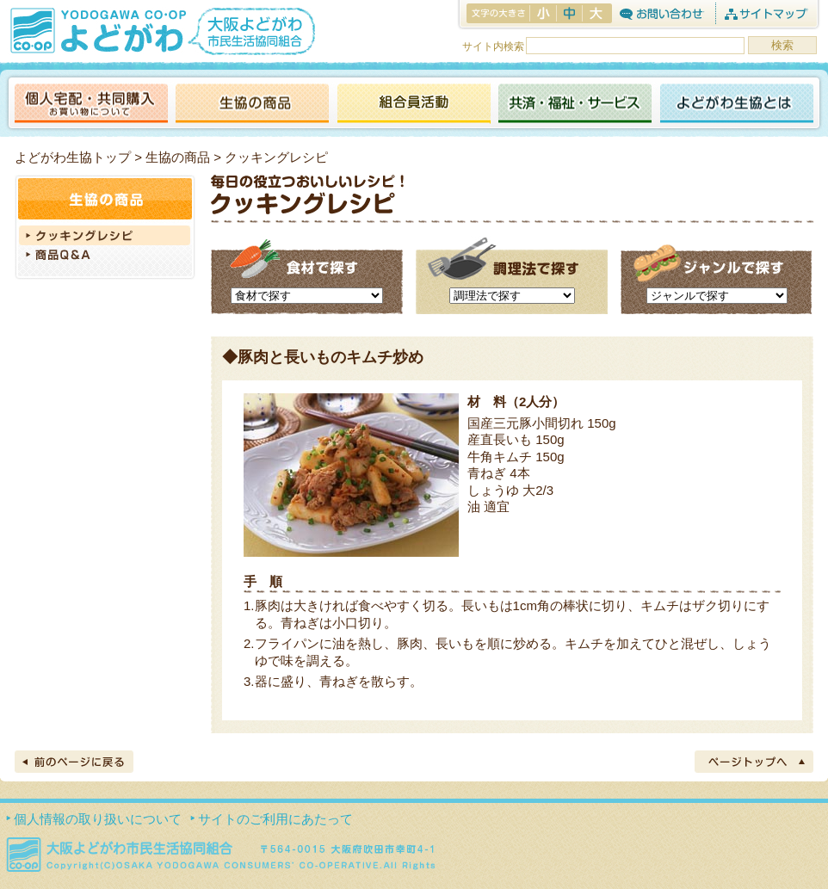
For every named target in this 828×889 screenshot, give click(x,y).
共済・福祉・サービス (575, 104)
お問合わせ (661, 13)
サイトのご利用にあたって (275, 819)
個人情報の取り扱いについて (98, 819)
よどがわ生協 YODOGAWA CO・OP (96, 30)
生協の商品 (252, 104)
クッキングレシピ (105, 235)
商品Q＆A (105, 256)
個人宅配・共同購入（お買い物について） (91, 104)
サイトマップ (765, 13)
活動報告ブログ (413, 104)
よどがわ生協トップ (73, 157)
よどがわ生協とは (736, 104)
